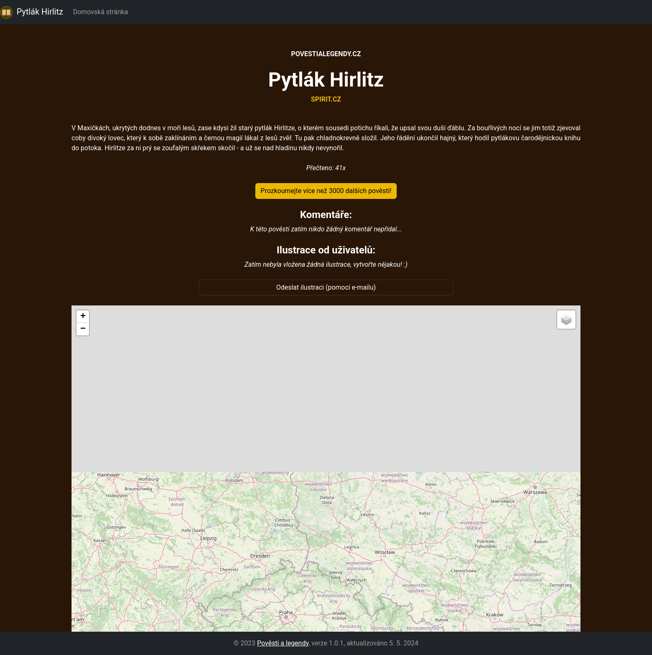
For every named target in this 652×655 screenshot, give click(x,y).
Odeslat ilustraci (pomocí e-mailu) (326, 287)
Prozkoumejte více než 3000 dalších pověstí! (326, 191)
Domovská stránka (102, 12)
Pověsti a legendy (283, 643)
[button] (83, 316)
